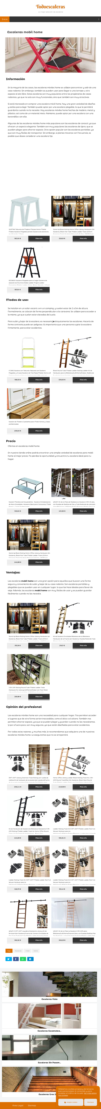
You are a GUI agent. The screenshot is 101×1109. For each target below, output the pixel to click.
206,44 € (17, 787)
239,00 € (17, 431)
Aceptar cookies (70, 1102)
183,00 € (17, 238)
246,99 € (17, 838)
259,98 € (17, 697)
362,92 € (17, 940)
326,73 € (17, 889)
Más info (38, 238)
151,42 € (62, 889)
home (36, 951)
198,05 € (18, 380)
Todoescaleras (50, 7)
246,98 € (17, 562)
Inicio (5, 19)
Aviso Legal (17, 1105)
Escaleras (18, 951)
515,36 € (18, 645)
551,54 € (18, 289)
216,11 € (62, 645)
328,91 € (62, 238)
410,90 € (62, 511)
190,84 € (62, 838)
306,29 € (62, 940)
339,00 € (62, 380)
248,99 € (62, 787)
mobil (28, 951)
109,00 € (17, 511)
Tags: (9, 951)
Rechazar (90, 1102)
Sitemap (32, 1105)
